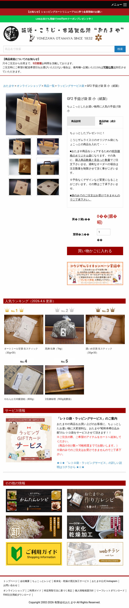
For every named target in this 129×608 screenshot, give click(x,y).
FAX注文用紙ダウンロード (17, 594)
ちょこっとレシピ (41, 581)
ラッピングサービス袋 (70, 85)
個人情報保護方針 (84, 590)
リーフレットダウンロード (110, 590)
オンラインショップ (29, 85)
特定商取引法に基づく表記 (58, 590)
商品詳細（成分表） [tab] (107, 122)
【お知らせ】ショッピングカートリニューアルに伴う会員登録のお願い (64, 11)
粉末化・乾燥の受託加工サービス (71, 581)
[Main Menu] (125, 4)
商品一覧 (49, 85)
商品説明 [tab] (76, 121)
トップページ (10, 581)
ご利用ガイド (34, 590)
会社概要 (25, 581)
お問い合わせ (10, 585)
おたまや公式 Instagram (104, 581)
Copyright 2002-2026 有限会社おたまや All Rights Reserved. (64, 602)
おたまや (8, 85)
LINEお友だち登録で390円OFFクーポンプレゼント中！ (64, 18)
